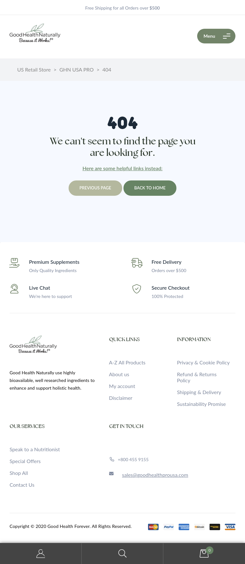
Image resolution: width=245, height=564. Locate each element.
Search (122, 553)
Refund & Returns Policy (197, 377)
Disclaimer (120, 398)
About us (119, 374)
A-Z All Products (127, 362)
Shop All (19, 473)
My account (122, 386)
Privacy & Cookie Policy (203, 362)
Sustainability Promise (201, 404)
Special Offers (25, 461)
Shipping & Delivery (199, 392)
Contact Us (22, 485)
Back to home (150, 187)
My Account (41, 553)
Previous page (95, 187)
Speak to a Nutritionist (35, 449)
